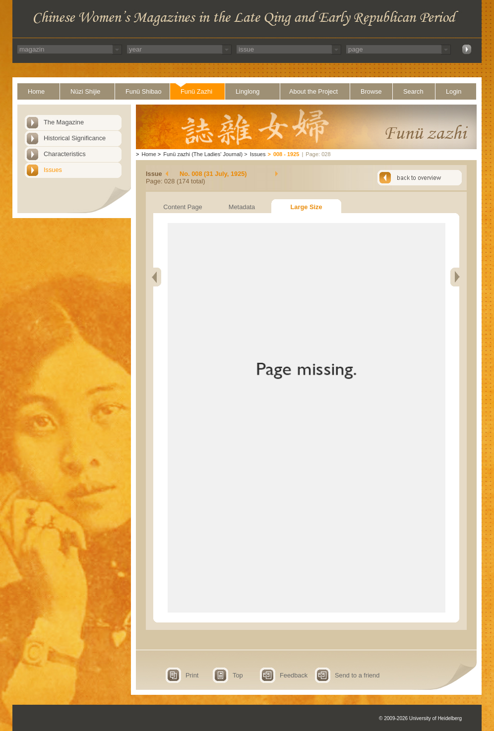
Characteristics (65, 154)
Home (36, 91)
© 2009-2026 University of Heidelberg (420, 718)
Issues (53, 169)
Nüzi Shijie (85, 91)
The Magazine (64, 122)
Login (453, 91)
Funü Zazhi (196, 91)
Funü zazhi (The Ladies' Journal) (203, 154)
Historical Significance (75, 138)
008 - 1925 (286, 154)
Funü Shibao (143, 91)
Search (413, 91)
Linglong (247, 91)
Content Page (182, 207)
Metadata (242, 207)
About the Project (313, 91)
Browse (371, 91)
